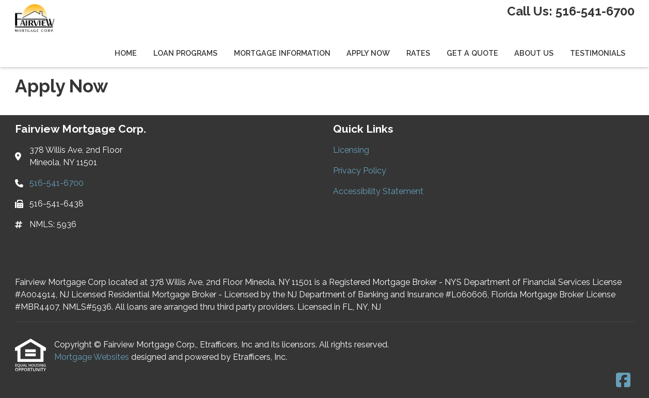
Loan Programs (185, 53)
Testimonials (597, 53)
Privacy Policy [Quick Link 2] (359, 171)
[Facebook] (623, 381)
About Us (533, 53)
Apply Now (368, 53)
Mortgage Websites (92, 357)
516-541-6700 (595, 11)
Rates (418, 53)
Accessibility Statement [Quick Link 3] (378, 191)
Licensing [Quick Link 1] (351, 150)
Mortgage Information (282, 53)
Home (126, 53)
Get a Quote (472, 53)
